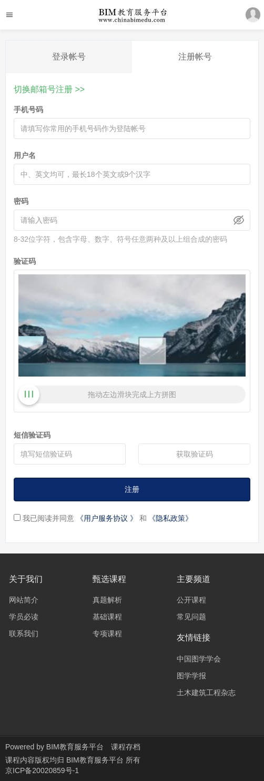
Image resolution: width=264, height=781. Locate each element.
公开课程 (191, 600)
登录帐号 (69, 56)
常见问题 (191, 616)
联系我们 (23, 633)
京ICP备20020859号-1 (42, 770)
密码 (21, 201)
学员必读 (23, 616)
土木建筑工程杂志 (206, 692)
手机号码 (28, 109)
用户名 (25, 155)
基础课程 (107, 616)
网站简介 (23, 600)
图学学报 (191, 675)
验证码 (25, 261)
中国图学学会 (199, 659)
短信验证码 (32, 435)
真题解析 (107, 600)
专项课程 (107, 633)
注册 (132, 489)
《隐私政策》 (170, 518)
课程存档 (125, 747)
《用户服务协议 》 (106, 518)
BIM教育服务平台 (75, 747)
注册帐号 (195, 56)
